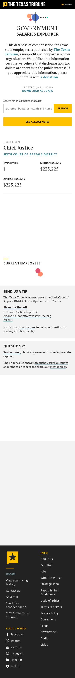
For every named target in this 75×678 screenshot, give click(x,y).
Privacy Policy (49, 613)
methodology (58, 367)
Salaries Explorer (38, 34)
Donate (11, 574)
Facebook (14, 634)
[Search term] (28, 108)
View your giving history (17, 582)
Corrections (48, 619)
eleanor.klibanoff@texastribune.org (27, 316)
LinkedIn (14, 660)
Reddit (12, 666)
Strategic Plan (50, 584)
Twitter (13, 641)
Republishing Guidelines (49, 592)
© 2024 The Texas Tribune (18, 615)
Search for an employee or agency (22, 100)
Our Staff (47, 565)
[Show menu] (66, 4)
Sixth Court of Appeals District (30, 154)
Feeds (44, 626)
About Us (47, 559)
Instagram (15, 653)
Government (37, 28)
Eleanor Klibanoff (15, 307)
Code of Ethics (50, 600)
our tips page (28, 327)
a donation (49, 77)
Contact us (13, 590)
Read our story (12, 352)
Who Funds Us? (51, 578)
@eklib (7, 320)
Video (44, 644)
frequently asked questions (51, 363)
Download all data (37, 91)
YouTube (14, 647)
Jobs (43, 571)
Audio (44, 638)
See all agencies (37, 122)
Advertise (12, 597)
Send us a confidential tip (16, 605)
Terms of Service (52, 607)
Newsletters (49, 632)
